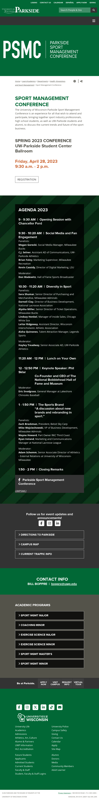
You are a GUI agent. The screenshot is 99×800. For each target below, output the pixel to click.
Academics (20, 730)
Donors (55, 758)
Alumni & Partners (24, 741)
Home (17, 81)
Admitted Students (24, 762)
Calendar (58, 2)
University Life (22, 726)
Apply (54, 745)
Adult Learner (59, 769)
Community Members (63, 766)
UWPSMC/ (21, 491)
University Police (60, 726)
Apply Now (81, 2)
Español (70, 2)
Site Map (56, 749)
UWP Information (24, 745)
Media (55, 762)
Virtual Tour (78, 683)
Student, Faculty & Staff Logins (30, 773)
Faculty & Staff (22, 769)
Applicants (20, 758)
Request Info (67, 683)
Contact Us (45, 2)
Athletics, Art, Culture (26, 737)
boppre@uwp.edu (64, 584)
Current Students (24, 766)
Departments (42, 81)
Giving (93, 2)
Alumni (55, 754)
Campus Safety (59, 730)
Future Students (23, 754)
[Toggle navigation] (94, 21)
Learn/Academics (29, 81)
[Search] (74, 10)
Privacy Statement (64, 793)
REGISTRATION (26, 179)
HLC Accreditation (24, 749)
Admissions (21, 734)
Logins (34, 2)
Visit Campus (55, 683)
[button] (75, 81)
